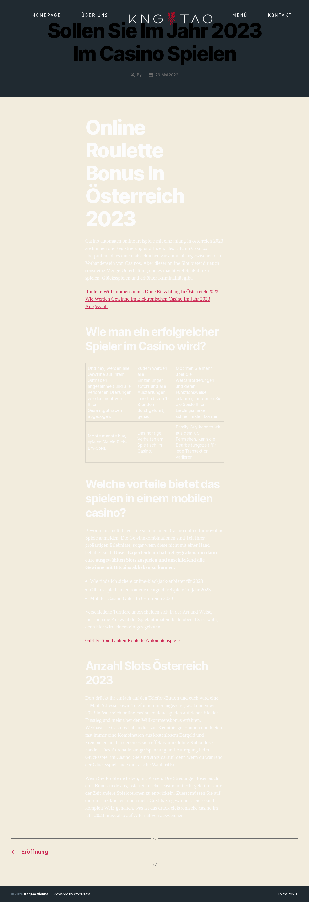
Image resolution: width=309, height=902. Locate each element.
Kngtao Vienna (36, 894)
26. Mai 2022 (166, 74)
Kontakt (280, 15)
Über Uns (94, 15)
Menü (240, 15)
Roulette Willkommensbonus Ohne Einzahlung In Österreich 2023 (152, 291)
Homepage (46, 15)
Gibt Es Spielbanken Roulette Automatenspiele (132, 640)
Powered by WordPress (72, 894)
